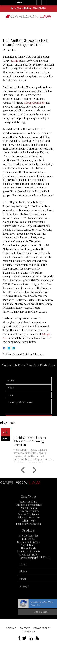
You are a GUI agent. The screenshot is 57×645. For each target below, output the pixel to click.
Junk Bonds (28, 548)
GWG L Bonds (28, 554)
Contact (25, 628)
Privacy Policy (42, 628)
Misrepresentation (28, 520)
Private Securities (28, 544)
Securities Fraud (28, 510)
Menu (19, 2)
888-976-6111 (39, 8)
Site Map (11, 628)
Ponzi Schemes (28, 517)
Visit (39, 2)
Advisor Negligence (28, 523)
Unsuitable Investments (29, 514)
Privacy (48, 605)
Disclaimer (28, 631)
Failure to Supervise (28, 526)
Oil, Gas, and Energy (28, 551)
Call (26, 2)
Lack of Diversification (28, 533)
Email (32, 2)
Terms (54, 605)
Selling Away (29, 529)
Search (44, 2)
